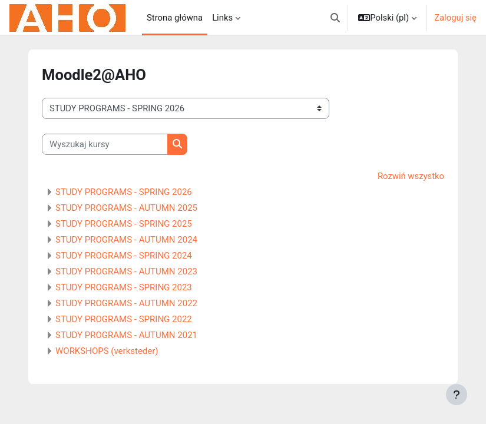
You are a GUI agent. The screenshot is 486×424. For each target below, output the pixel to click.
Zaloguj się (455, 17)
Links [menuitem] (222, 17)
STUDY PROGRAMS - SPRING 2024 (123, 255)
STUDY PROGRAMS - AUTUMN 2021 (126, 335)
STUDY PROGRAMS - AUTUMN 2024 (126, 239)
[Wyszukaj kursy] (105, 144)
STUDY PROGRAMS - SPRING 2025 (123, 223)
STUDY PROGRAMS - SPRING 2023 (123, 287)
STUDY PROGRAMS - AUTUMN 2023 (126, 271)
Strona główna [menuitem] (175, 17)
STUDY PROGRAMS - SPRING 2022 (123, 319)
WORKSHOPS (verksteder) (106, 351)
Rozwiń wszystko (411, 176)
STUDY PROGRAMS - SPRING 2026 (123, 192)
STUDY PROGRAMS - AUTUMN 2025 (126, 208)
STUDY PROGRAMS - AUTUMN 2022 (126, 303)
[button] (335, 17)
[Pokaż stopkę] (456, 394)
